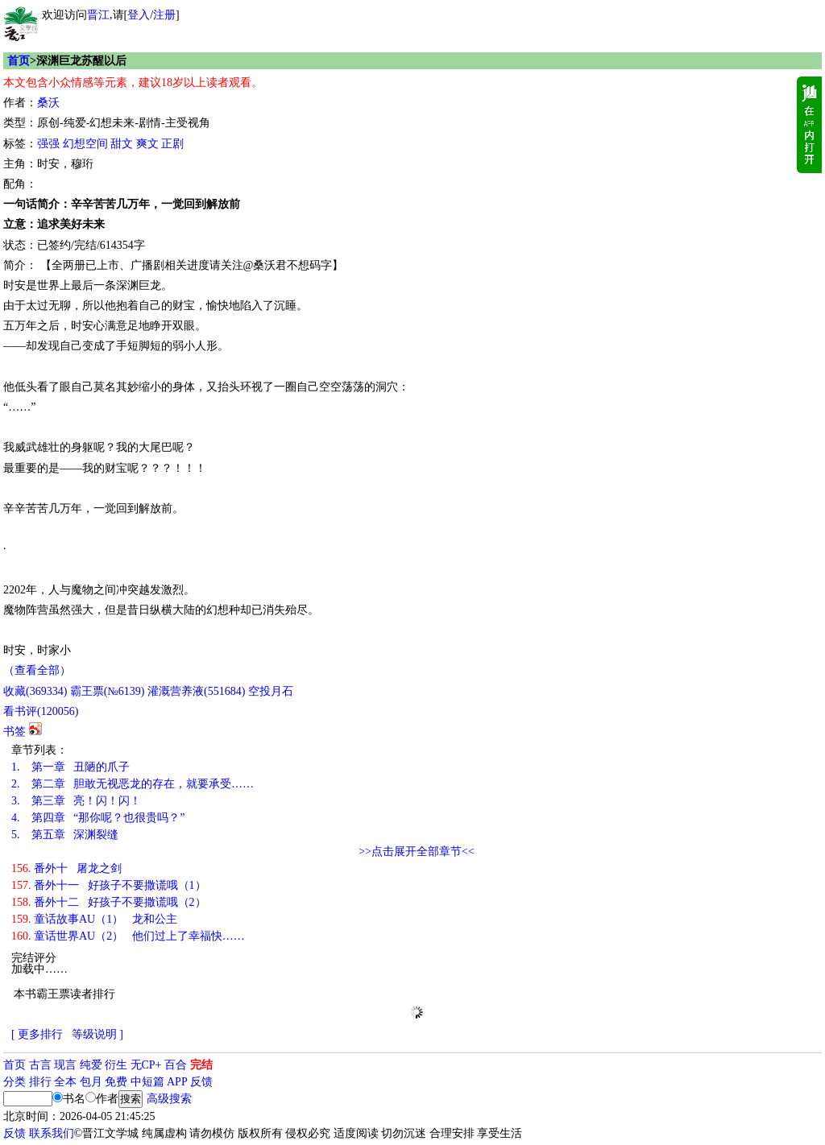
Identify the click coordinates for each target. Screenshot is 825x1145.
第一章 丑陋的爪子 (70, 767)
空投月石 (270, 691)
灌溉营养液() (196, 691)
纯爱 (91, 1065)
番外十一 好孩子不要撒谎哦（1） (108, 885)
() (35, 691)
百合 (175, 1065)
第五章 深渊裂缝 (64, 835)
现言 (65, 1065)
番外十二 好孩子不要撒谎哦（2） (108, 902)
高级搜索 (169, 1099)
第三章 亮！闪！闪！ (76, 801)
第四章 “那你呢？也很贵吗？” (97, 818)
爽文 (147, 144)
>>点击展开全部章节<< (417, 851)
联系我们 (51, 1133)
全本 (65, 1082)
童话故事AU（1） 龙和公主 (94, 919)
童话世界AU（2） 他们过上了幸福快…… (128, 936)
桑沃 (48, 103)
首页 (18, 61)
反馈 (201, 1082)
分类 (14, 1082)
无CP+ (146, 1065)
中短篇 (147, 1082)
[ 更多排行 (37, 1034)
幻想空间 (85, 144)
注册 (164, 15)
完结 (201, 1065)
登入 (138, 15)
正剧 (172, 144)
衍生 (116, 1065)
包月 (91, 1082)
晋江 (98, 15)
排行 (40, 1082)
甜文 (121, 144)
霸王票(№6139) (107, 691)
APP (177, 1082)
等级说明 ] (97, 1034)
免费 (116, 1082)
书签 (14, 731)
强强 (48, 144)
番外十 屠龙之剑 (66, 868)
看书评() (40, 711)
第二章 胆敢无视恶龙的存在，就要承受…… (132, 784)
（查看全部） (37, 670)
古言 (40, 1065)
